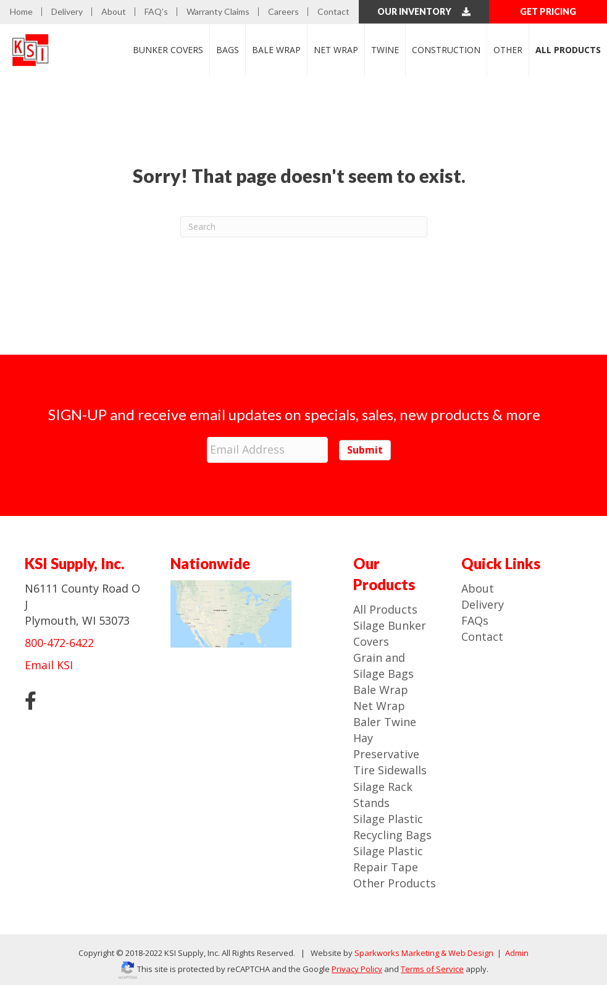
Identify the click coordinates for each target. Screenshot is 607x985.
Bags (227, 49)
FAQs (474, 617)
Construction (446, 49)
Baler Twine (384, 718)
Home (21, 11)
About (113, 11)
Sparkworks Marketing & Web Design (423, 949)
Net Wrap (336, 49)
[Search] (303, 226)
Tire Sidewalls (390, 767)
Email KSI (49, 661)
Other (507, 49)
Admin (516, 949)
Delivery (67, 11)
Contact (333, 11)
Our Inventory (424, 11)
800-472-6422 (59, 639)
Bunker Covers (168, 49)
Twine (385, 49)
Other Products (394, 880)
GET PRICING (548, 11)
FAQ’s (156, 11)
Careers (283, 11)
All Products (385, 606)
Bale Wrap (276, 49)
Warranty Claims (217, 11)
